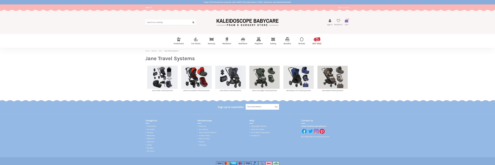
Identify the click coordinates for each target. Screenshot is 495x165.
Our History (203, 129)
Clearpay (202, 145)
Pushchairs (151, 126)
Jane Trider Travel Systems (162, 90)
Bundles (150, 148)
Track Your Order (257, 129)
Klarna (201, 142)
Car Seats (151, 129)
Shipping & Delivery (259, 126)
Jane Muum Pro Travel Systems (298, 90)
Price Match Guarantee (260, 133)
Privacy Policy (204, 136)
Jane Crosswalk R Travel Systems (196, 90)
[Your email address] (259, 107)
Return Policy (204, 139)
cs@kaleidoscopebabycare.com (316, 137)
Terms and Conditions (207, 133)
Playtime (150, 142)
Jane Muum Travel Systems (230, 90)
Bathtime (150, 139)
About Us (202, 126)
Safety (149, 145)
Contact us (255, 136)
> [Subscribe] (276, 107)
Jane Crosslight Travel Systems (264, 90)
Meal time (151, 136)
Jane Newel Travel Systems (332, 90)
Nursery (150, 133)
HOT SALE (150, 151)
